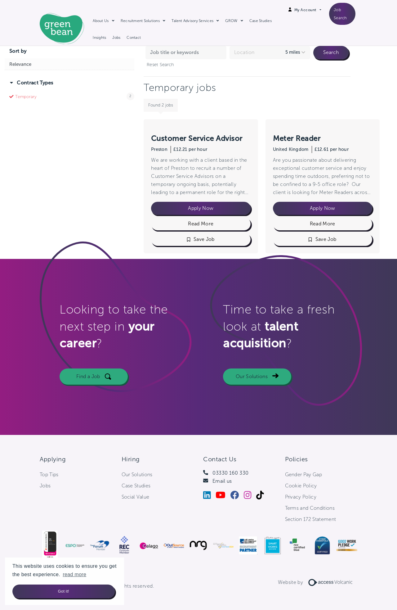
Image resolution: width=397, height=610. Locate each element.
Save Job (204, 239)
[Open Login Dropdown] (307, 10)
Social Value (135, 497)
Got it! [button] (63, 591)
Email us (222, 481)
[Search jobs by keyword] (185, 52)
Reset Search (160, 64)
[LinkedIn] (209, 496)
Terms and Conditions (310, 508)
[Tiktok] (262, 496)
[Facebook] (237, 496)
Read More (200, 224)
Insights (99, 37)
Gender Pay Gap (303, 474)
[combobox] (270, 52)
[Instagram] (250, 496)
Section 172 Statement (310, 519)
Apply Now (200, 208)
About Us (101, 21)
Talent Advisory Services (192, 21)
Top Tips (49, 474)
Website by (317, 582)
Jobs (116, 37)
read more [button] (74, 574)
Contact (134, 37)
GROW (231, 21)
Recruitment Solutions (140, 21)
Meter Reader (297, 138)
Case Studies (260, 21)
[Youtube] (223, 496)
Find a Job (88, 380)
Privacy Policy (300, 497)
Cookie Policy (301, 486)
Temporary (26, 96)
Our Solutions (252, 380)
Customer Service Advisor (197, 138)
